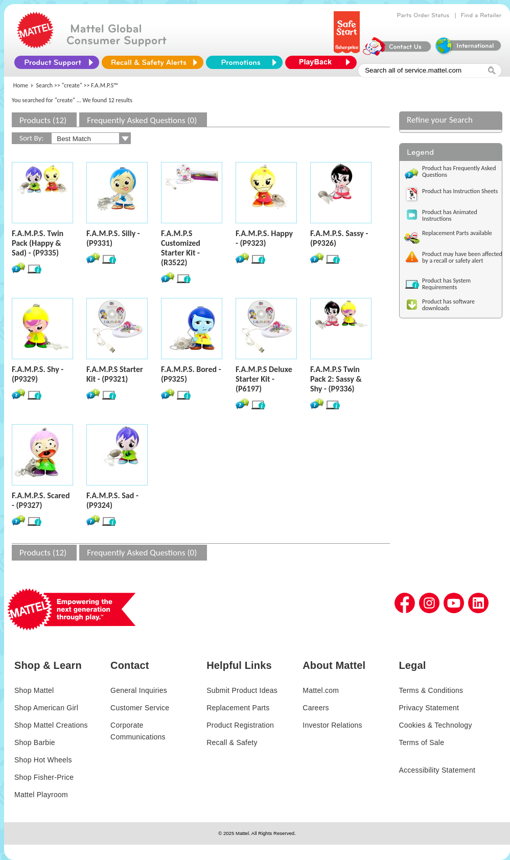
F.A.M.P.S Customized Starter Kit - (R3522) (180, 247)
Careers (316, 708)
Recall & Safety (231, 742)
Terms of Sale (421, 742)
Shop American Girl (46, 708)
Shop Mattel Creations (51, 725)
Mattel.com (321, 690)
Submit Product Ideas (241, 690)
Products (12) (42, 120)
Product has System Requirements (446, 284)
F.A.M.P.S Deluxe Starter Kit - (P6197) (264, 378)
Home (20, 85)
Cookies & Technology (435, 725)
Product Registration (240, 725)
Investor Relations (332, 725)
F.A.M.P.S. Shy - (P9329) (37, 374)
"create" (72, 85)
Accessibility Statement (437, 770)
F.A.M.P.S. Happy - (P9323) (264, 238)
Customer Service (139, 708)
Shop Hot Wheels (43, 760)
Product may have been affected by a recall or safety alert (462, 257)
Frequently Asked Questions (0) (142, 120)
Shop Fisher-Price (44, 777)
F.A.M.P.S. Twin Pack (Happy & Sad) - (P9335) (37, 243)
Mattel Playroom (41, 795)
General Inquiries (138, 690)
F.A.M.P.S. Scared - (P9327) (41, 500)
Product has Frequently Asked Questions (459, 171)
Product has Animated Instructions (449, 215)
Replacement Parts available (457, 233)
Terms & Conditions (431, 690)
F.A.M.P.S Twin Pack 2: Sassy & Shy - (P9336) (336, 378)
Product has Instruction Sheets (460, 191)
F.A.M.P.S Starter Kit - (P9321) (114, 374)
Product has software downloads (448, 305)
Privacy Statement (429, 708)
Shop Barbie (34, 742)
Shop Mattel (34, 690)
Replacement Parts (237, 708)
